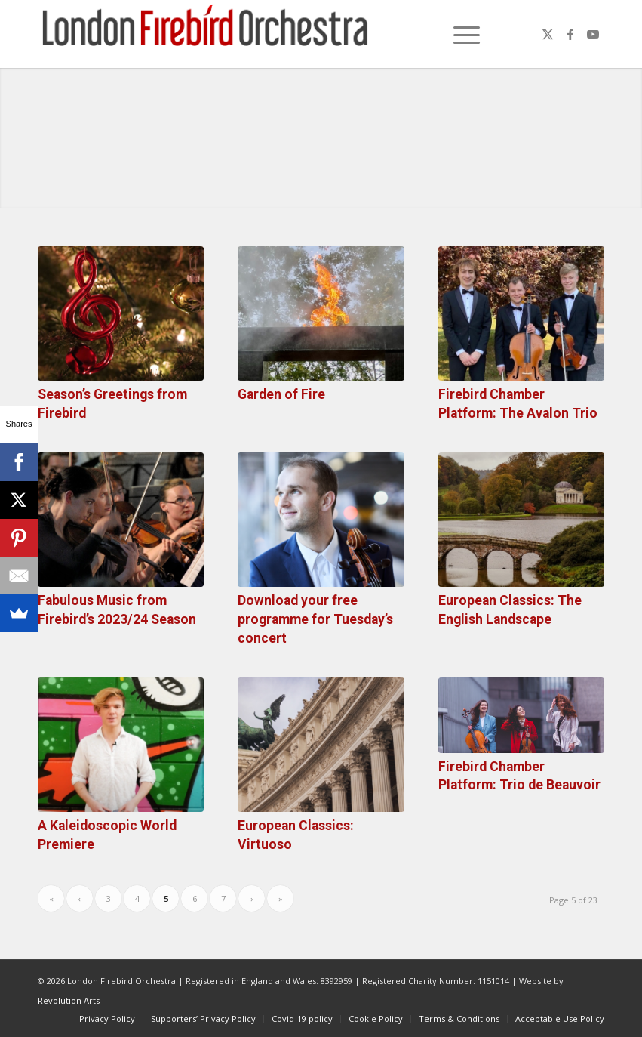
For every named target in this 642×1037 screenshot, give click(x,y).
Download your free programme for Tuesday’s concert (315, 619)
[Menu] (459, 34)
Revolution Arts (69, 1000)
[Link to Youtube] (593, 34)
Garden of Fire (281, 394)
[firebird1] (205, 34)
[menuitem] (464, 34)
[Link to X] (547, 34)
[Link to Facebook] (570, 34)
